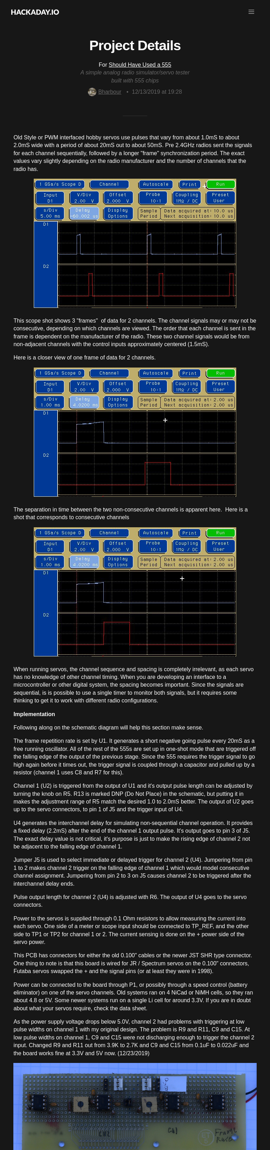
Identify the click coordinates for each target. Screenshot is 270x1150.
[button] (251, 12)
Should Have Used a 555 (140, 65)
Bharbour (104, 92)
